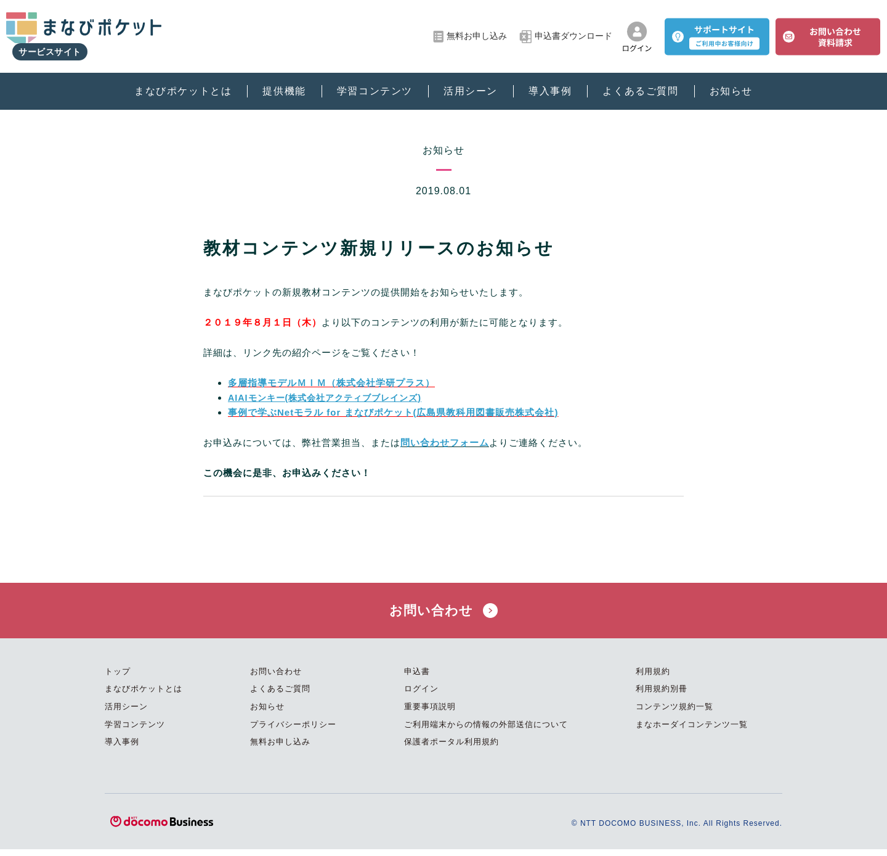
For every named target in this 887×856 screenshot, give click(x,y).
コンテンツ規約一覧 (674, 713)
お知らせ (731, 80)
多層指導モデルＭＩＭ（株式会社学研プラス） (331, 382)
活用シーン (471, 80)
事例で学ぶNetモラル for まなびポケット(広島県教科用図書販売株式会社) (393, 412)
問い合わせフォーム (444, 442)
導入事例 (550, 80)
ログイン (421, 696)
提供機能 (284, 80)
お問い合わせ (443, 614)
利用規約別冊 (661, 696)
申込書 (417, 678)
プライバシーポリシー (293, 731)
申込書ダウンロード (565, 31)
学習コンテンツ (375, 80)
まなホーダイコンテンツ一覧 (692, 731)
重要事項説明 (430, 713)
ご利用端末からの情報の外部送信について (486, 731)
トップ (118, 678)
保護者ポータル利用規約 (451, 749)
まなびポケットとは (183, 80)
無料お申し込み (470, 31)
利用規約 (653, 678)
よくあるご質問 (640, 80)
